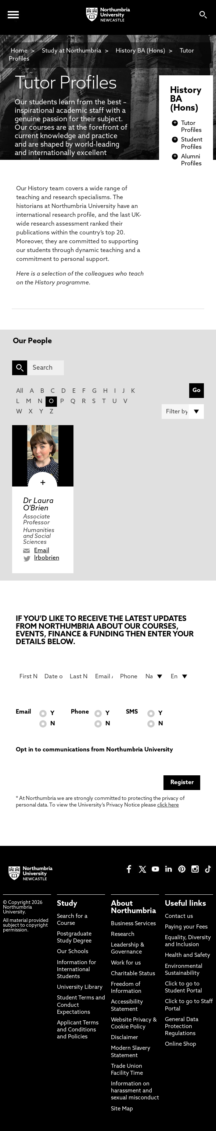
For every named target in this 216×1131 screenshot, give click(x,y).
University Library (79, 987)
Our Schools (72, 952)
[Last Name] (78, 676)
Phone (80, 712)
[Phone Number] (129, 676)
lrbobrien (46, 558)
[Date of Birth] (53, 676)
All (19, 391)
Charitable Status (133, 974)
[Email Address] (104, 676)
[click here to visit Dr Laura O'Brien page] (42, 455)
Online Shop (180, 1044)
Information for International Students (76, 970)
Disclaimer (124, 1038)
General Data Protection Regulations (181, 1027)
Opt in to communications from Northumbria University (94, 750)
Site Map (122, 1109)
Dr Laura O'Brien (38, 505)
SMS (132, 712)
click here (168, 805)
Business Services (133, 924)
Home (19, 51)
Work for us (126, 963)
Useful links (185, 904)
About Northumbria (133, 907)
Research (122, 934)
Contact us (179, 916)
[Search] (45, 367)
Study (67, 904)
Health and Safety (187, 955)
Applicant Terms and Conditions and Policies (77, 1030)
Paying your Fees (186, 927)
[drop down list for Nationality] (154, 676)
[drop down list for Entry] (179, 676)
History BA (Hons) (141, 51)
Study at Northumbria (71, 51)
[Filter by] (183, 411)
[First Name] (28, 676)
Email (41, 551)
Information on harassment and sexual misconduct (135, 1091)
